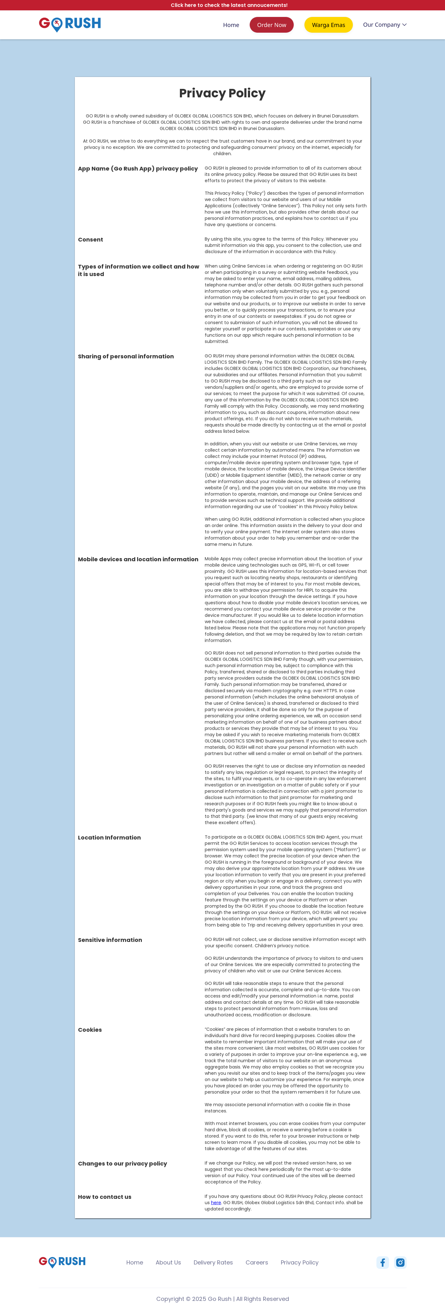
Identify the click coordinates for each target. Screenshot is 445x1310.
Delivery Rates (213, 1262)
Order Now (271, 25)
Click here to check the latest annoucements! (229, 5)
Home (231, 25)
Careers (257, 1262)
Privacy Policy (300, 1262)
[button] (385, 24)
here (216, 1202)
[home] (70, 25)
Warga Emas (328, 25)
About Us (168, 1262)
